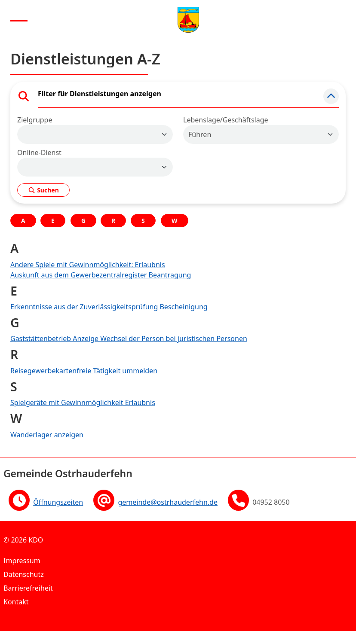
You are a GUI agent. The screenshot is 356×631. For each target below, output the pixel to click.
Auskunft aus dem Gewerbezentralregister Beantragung (100, 275)
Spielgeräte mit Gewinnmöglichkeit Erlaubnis (82, 402)
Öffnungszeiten (58, 502)
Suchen (43, 190)
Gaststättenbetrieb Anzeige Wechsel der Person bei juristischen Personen (128, 338)
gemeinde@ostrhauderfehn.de (168, 502)
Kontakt (16, 602)
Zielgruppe (34, 120)
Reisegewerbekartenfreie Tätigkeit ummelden (83, 370)
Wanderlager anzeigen (46, 434)
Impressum (21, 560)
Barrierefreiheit (28, 588)
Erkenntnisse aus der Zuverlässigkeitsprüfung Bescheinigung (109, 306)
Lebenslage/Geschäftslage (225, 120)
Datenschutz (23, 574)
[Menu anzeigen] (19, 19)
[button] (331, 96)
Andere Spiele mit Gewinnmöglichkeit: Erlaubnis (87, 264)
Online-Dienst (39, 152)
